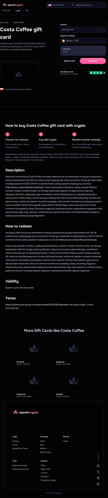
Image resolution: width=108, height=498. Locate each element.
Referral (43, 448)
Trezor (65, 441)
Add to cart (69, 61)
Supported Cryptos (48, 480)
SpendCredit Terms (20, 448)
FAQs (43, 465)
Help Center (46, 469)
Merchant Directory (20, 469)
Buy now (93, 61)
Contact (44, 473)
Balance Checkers (19, 465)
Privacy (15, 441)
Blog (42, 445)
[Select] (83, 29)
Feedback (45, 476)
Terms (14, 445)
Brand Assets (45, 452)
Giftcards (6, 10)
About (42, 441)
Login (18, 10)
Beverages (4, 22)
